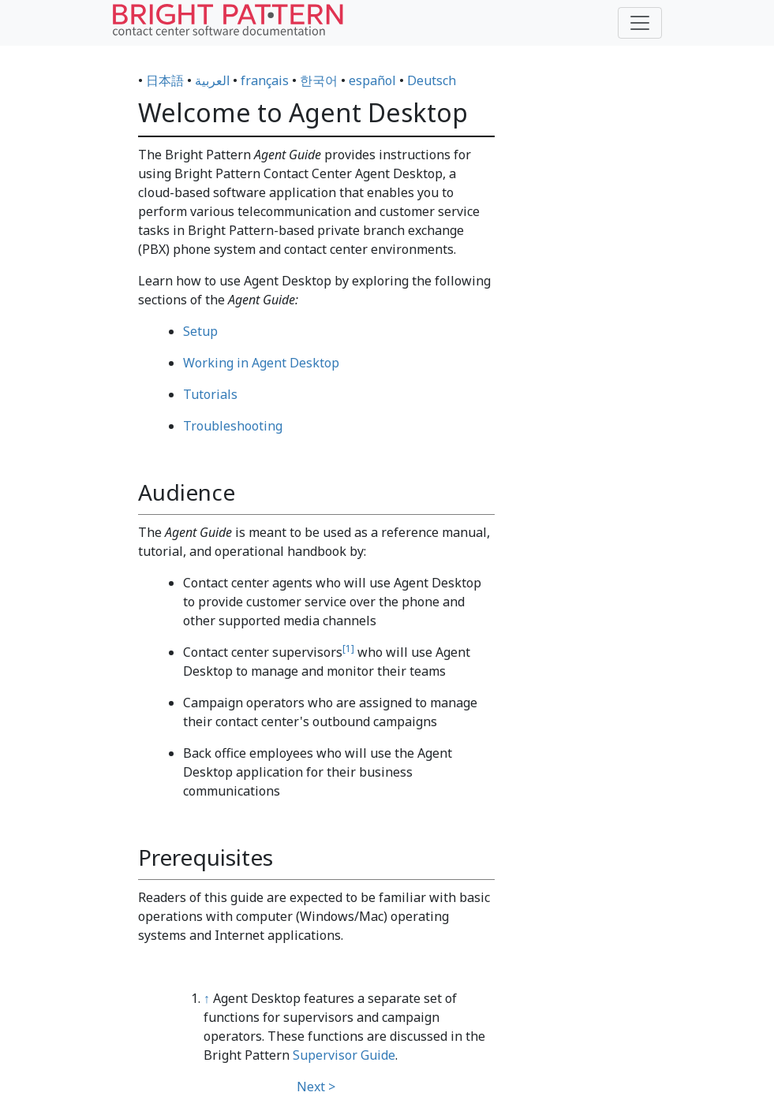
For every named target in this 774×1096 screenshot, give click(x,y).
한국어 (319, 80)
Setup (200, 331)
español (372, 80)
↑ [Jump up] (207, 998)
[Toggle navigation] (640, 23)
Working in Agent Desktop (261, 362)
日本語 (165, 80)
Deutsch (431, 80)
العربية (212, 80)
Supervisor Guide (344, 1055)
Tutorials (210, 394)
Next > (316, 1086)
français (265, 80)
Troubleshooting (232, 425)
